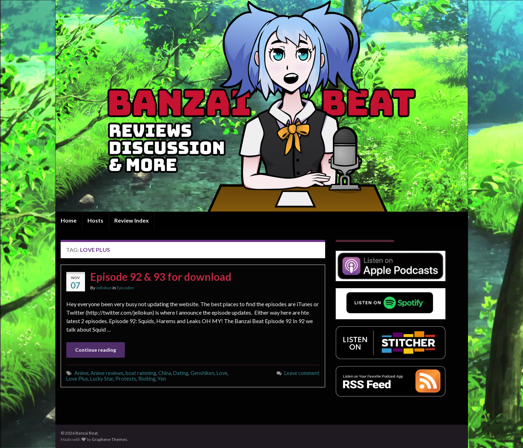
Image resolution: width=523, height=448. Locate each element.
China (164, 373)
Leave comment (302, 373)
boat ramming (141, 373)
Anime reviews (107, 373)
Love (222, 373)
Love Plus (77, 379)
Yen (162, 379)
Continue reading (95, 350)
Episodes (125, 287)
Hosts (95, 220)
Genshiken (202, 373)
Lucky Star (101, 379)
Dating (180, 373)
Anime (81, 373)
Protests (125, 379)
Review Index (131, 220)
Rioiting (147, 379)
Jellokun (104, 287)
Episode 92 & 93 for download (160, 276)
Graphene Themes (109, 439)
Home (69, 220)
